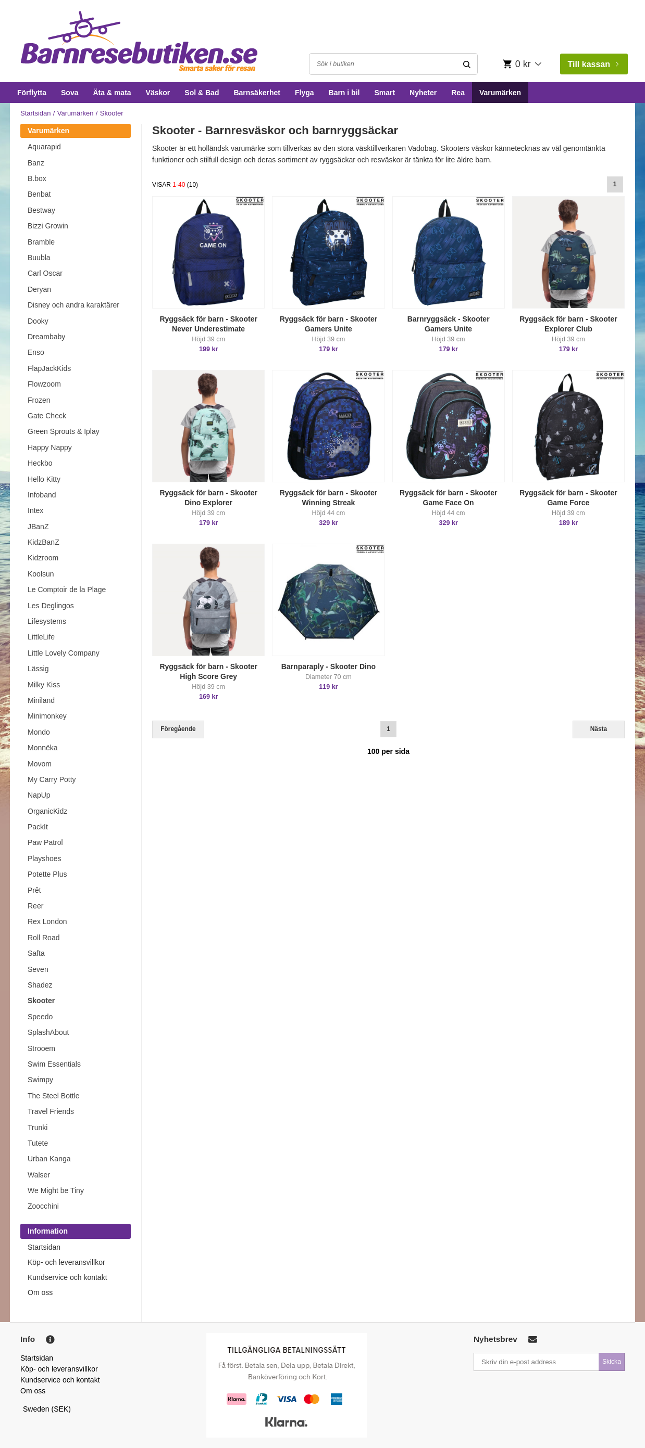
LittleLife (41, 637)
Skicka (611, 1361)
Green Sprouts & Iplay (64, 431)
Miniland (41, 700)
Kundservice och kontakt (67, 1277)
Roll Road (43, 937)
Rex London (47, 921)
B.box (37, 178)
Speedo (40, 1017)
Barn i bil (344, 92)
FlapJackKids (49, 368)
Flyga (304, 92)
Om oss (40, 1292)
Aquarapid (44, 147)
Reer (35, 906)
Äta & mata (112, 92)
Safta (36, 953)
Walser (39, 1175)
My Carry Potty (52, 779)
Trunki (37, 1127)
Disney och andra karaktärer (73, 305)
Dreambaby (46, 336)
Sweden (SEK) (47, 1409)
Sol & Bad (201, 92)
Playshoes (44, 858)
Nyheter (423, 92)
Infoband (42, 495)
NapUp (39, 795)
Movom (40, 764)
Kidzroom (43, 558)
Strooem (41, 1048)
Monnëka (43, 748)
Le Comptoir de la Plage (67, 589)
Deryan (39, 289)
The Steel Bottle (54, 1096)
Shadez (40, 985)
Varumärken (500, 92)
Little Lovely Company (64, 653)
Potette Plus (47, 874)
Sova (69, 92)
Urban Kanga (49, 1159)
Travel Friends (51, 1111)
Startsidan (35, 113)
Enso (36, 352)
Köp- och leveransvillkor (66, 1262)
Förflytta (31, 92)
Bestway (41, 210)
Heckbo (40, 463)
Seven (38, 969)
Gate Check (47, 416)
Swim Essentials (54, 1064)
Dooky (38, 321)
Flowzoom (44, 384)
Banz (36, 163)
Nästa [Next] (598, 729)
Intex (35, 510)
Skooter (41, 1000)
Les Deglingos (51, 605)
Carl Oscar (45, 273)
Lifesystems (47, 621)
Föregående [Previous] (177, 729)
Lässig (38, 668)
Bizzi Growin (48, 226)
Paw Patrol (45, 842)
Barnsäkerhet (256, 92)
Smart (384, 92)
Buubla (39, 257)
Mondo (39, 732)
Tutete (38, 1143)
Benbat (39, 194)
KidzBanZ (43, 542)
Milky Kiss (44, 685)
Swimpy (40, 1079)
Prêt (34, 890)
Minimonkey (47, 716)
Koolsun (41, 574)
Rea (458, 92)
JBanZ (38, 526)
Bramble (41, 242)
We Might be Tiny (56, 1190)
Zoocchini (43, 1206)
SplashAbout (48, 1032)
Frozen (39, 400)
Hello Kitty (44, 479)
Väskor (158, 92)
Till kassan (592, 64)
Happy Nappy (50, 447)
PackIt (38, 827)
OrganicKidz (47, 811)
